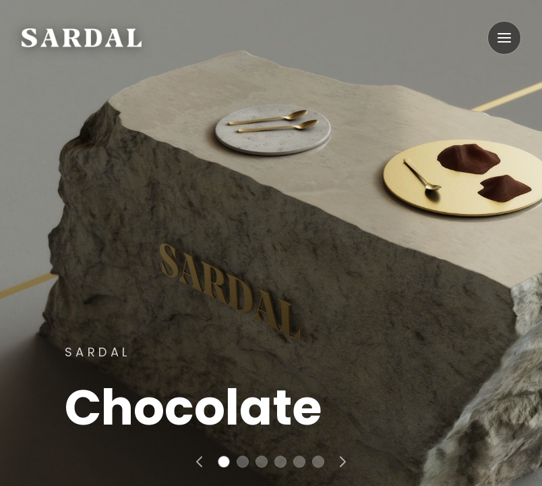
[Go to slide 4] (280, 461)
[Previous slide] (199, 462)
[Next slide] (342, 462)
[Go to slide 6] (318, 461)
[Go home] (82, 37)
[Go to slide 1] (223, 461)
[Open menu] (504, 38)
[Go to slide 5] (299, 461)
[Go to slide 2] (242, 461)
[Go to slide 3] (261, 461)
